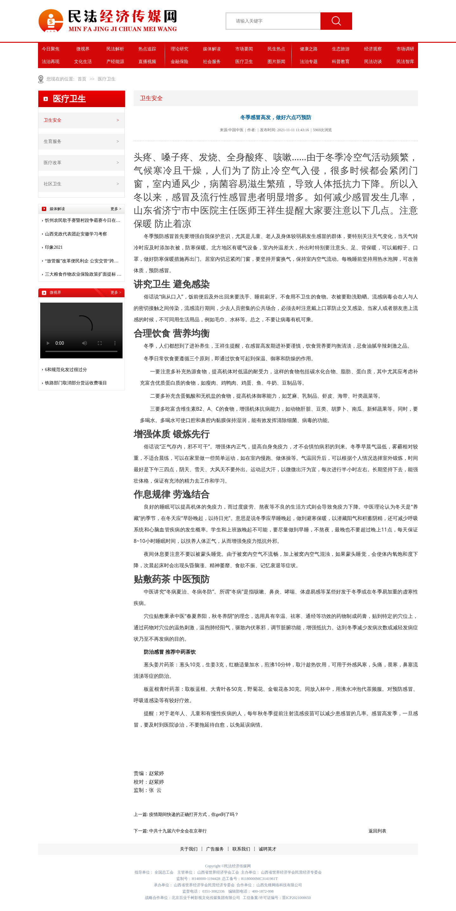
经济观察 (373, 49)
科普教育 (341, 61)
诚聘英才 (267, 849)
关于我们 (189, 849)
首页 (82, 79)
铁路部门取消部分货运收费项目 (76, 383)
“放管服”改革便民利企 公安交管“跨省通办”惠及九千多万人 (84, 261)
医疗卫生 (244, 61)
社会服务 (212, 61)
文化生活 (83, 61)
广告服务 (215, 849)
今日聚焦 (51, 49)
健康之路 (309, 49)
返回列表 (377, 831)
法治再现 (51, 61)
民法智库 (405, 61)
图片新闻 (276, 61)
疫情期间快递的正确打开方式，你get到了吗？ (194, 814)
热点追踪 (147, 49)
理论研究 (179, 49)
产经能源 (115, 61)
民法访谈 (373, 61)
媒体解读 (212, 49)
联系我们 (241, 849)
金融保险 (179, 61)
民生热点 (276, 49)
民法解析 (115, 49)
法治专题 (309, 61)
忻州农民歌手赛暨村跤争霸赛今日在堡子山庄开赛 (84, 220)
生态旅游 (341, 49)
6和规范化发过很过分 (66, 369)
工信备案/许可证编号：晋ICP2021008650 (277, 897)
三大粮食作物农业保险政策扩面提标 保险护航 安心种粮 (84, 274)
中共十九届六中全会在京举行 (178, 831)
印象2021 (54, 247)
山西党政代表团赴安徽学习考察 (76, 234)
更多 (116, 209)
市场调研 (405, 49)
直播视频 (147, 61)
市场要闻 (244, 49)
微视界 (83, 49)
